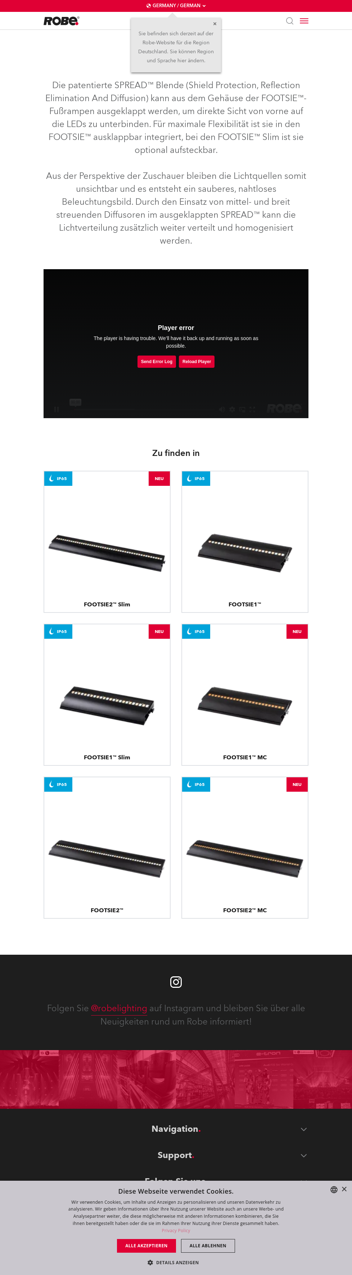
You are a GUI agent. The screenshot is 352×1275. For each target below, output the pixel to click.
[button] (176, 1262)
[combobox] (334, 1189)
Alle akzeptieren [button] (146, 1246)
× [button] (344, 1189)
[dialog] (176, 1228)
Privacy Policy (176, 1230)
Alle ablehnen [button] (208, 1246)
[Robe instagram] (176, 982)
